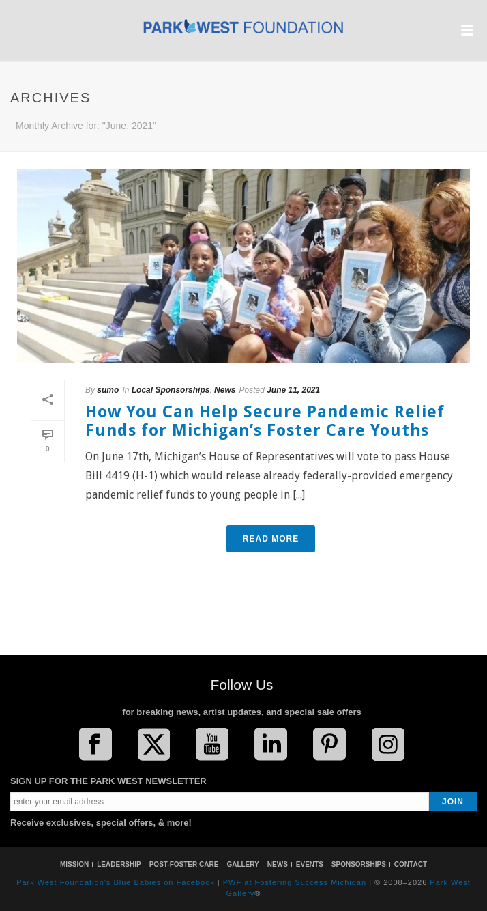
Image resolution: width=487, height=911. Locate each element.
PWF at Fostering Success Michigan (294, 882)
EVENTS (309, 864)
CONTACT (410, 864)
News (224, 390)
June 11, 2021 (293, 390)
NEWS (277, 864)
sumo (108, 390)
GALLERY (242, 864)
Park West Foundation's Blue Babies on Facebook (115, 882)
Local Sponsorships (171, 390)
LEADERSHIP (119, 864)
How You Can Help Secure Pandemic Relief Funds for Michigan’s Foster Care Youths (265, 421)
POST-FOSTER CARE (184, 864)
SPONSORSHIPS (358, 864)
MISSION (74, 864)
